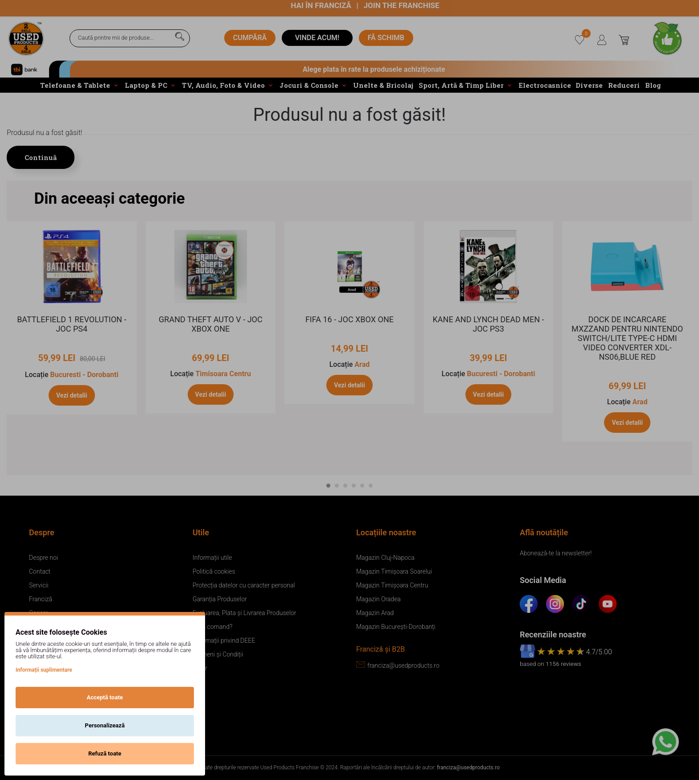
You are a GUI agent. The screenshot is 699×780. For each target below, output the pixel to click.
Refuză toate (104, 753)
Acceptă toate (104, 697)
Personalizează (104, 725)
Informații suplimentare (44, 670)
